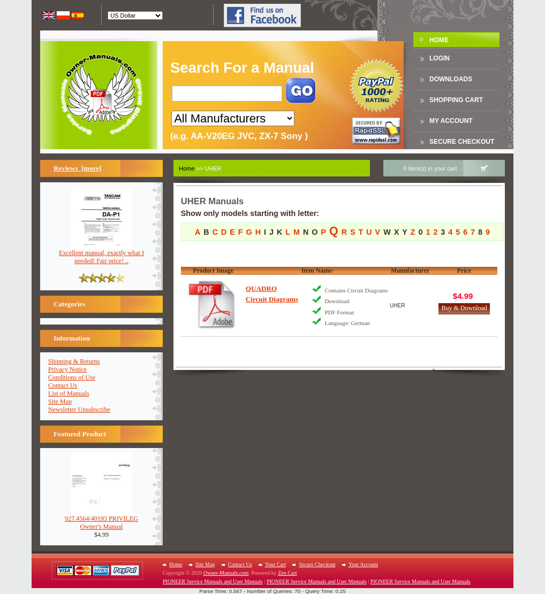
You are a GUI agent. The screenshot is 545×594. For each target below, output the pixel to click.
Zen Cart (287, 573)
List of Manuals (68, 393)
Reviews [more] (77, 168)
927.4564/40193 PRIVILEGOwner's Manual (101, 519)
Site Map (60, 401)
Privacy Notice (67, 369)
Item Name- (317, 270)
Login (439, 58)
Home (439, 40)
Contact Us (62, 385)
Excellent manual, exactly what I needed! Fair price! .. (101, 254)
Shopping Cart (456, 100)
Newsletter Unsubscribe (79, 409)
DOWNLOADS (450, 79)
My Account (451, 121)
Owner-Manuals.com (226, 573)
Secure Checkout (461, 141)
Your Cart (275, 564)
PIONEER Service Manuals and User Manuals (213, 581)
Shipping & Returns (74, 361)
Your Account (363, 564)
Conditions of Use (71, 377)
